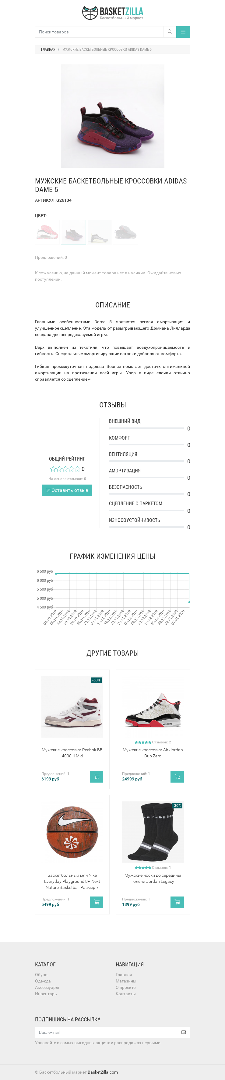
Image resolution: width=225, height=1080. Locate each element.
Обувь (41, 974)
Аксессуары (47, 987)
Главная (124, 974)
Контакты (126, 993)
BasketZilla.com (103, 1072)
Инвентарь (46, 993)
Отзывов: (161, 742)
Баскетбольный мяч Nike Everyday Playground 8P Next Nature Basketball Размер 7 (72, 881)
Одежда (43, 981)
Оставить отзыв (67, 490)
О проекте (125, 987)
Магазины (126, 981)
